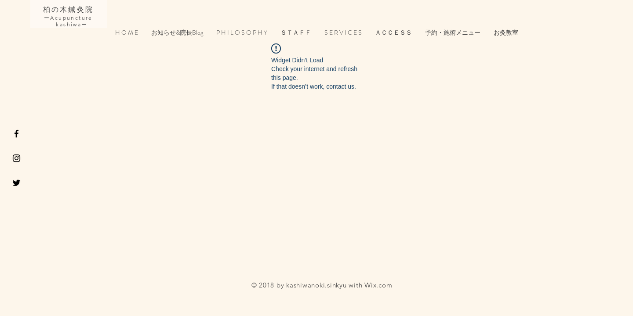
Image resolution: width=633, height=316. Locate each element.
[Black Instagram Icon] (16, 158)
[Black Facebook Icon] (16, 134)
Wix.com (378, 285)
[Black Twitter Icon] (16, 183)
